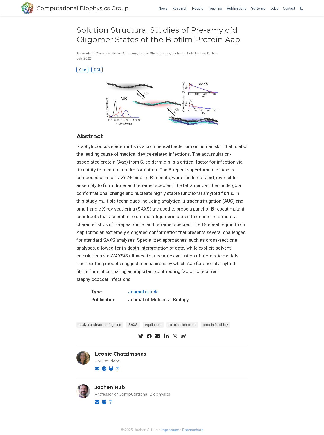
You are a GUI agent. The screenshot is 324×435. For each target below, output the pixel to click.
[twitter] (140, 336)
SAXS (132, 325)
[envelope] (157, 336)
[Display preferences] (302, 8)
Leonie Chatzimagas (154, 53)
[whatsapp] (174, 336)
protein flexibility (215, 325)
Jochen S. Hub (182, 53)
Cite (82, 69)
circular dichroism (182, 325)
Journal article (143, 291)
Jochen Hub (110, 387)
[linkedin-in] (166, 336)
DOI (97, 69)
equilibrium (153, 325)
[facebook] (149, 336)
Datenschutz (192, 430)
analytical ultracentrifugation (100, 325)
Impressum (170, 430)
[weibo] (183, 336)
